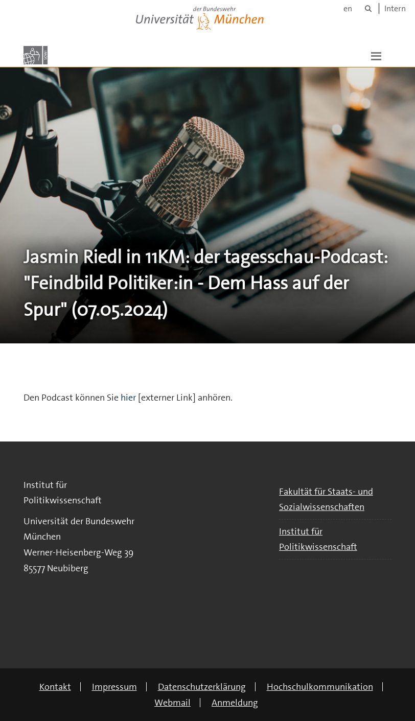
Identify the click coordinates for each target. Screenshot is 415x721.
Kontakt (55, 687)
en (347, 8)
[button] (376, 55)
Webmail (172, 702)
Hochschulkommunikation (320, 687)
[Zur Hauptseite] (36, 55)
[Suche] (368, 8)
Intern (395, 8)
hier (128, 397)
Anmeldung (235, 702)
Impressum (114, 687)
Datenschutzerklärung (202, 687)
